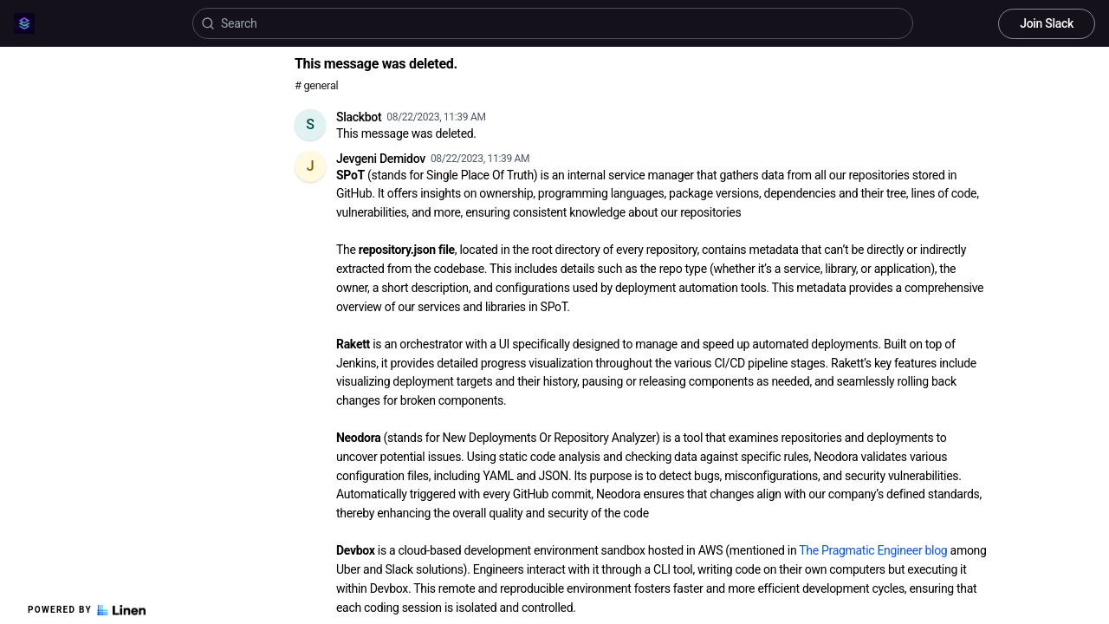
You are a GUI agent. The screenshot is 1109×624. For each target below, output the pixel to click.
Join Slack (1046, 23)
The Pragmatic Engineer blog (873, 550)
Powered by (87, 610)
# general (316, 85)
